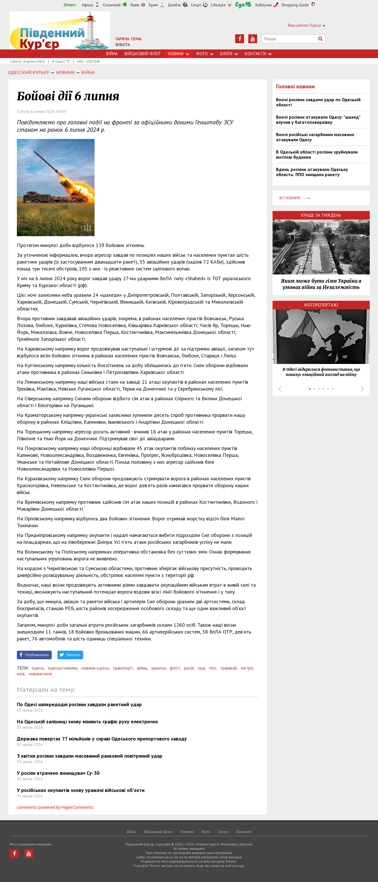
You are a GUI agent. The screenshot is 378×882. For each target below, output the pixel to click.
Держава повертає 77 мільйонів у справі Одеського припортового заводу (102, 738)
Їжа (243, 5)
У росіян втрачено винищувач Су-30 (58, 773)
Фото (204, 53)
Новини (178, 53)
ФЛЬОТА (122, 44)
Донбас (174, 4)
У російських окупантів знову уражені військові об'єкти (81, 790)
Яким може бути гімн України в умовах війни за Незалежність (321, 284)
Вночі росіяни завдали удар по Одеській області (318, 102)
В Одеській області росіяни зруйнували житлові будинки (317, 154)
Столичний (112, 4)
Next (362, 389)
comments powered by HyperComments (55, 807)
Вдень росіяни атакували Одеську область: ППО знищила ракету (312, 171)
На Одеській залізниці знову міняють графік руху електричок (87, 721)
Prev (279, 389)
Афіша (87, 4)
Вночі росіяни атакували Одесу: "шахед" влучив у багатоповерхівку (318, 119)
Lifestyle (218, 4)
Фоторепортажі (321, 305)
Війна (112, 53)
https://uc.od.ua (60, 30)
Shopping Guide (295, 4)
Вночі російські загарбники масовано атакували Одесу (315, 137)
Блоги (229, 53)
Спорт (196, 4)
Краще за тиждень (321, 215)
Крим (153, 4)
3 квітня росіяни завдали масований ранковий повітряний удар (89, 755)
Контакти (258, 53)
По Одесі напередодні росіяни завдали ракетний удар (79, 704)
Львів (134, 4)
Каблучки (263, 4)
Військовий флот (143, 53)
